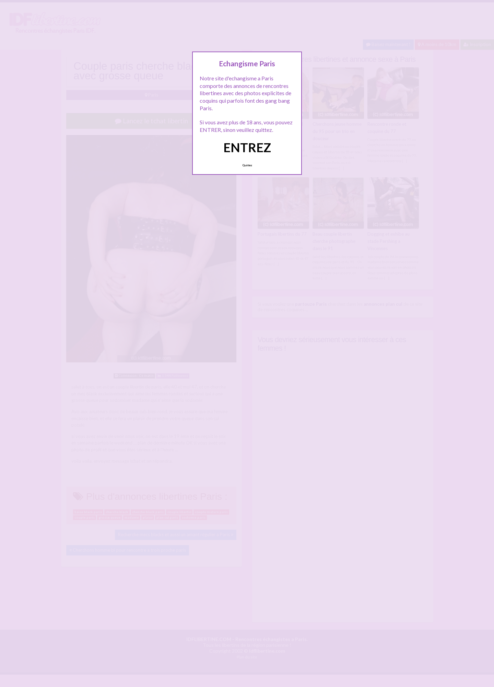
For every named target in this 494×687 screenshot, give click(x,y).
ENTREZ (247, 147)
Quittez (247, 165)
